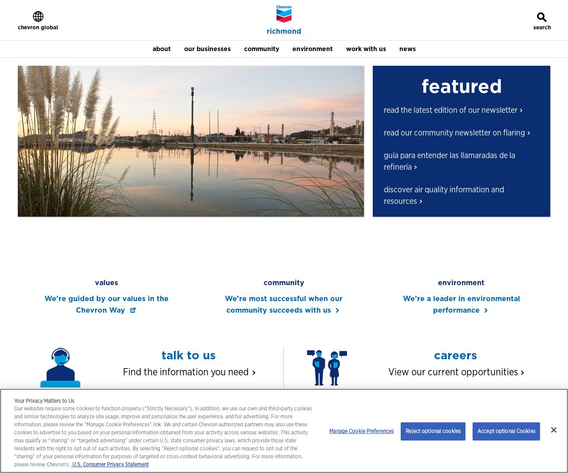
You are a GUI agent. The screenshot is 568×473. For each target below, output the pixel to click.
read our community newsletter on (456, 132)
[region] (284, 431)
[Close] (554, 430)
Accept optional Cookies (506, 431)
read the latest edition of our (453, 110)
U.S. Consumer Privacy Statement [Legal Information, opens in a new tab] (110, 464)
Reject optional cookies (433, 431)
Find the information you (188, 372)
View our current (455, 372)
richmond (284, 31)
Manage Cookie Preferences (361, 431)
